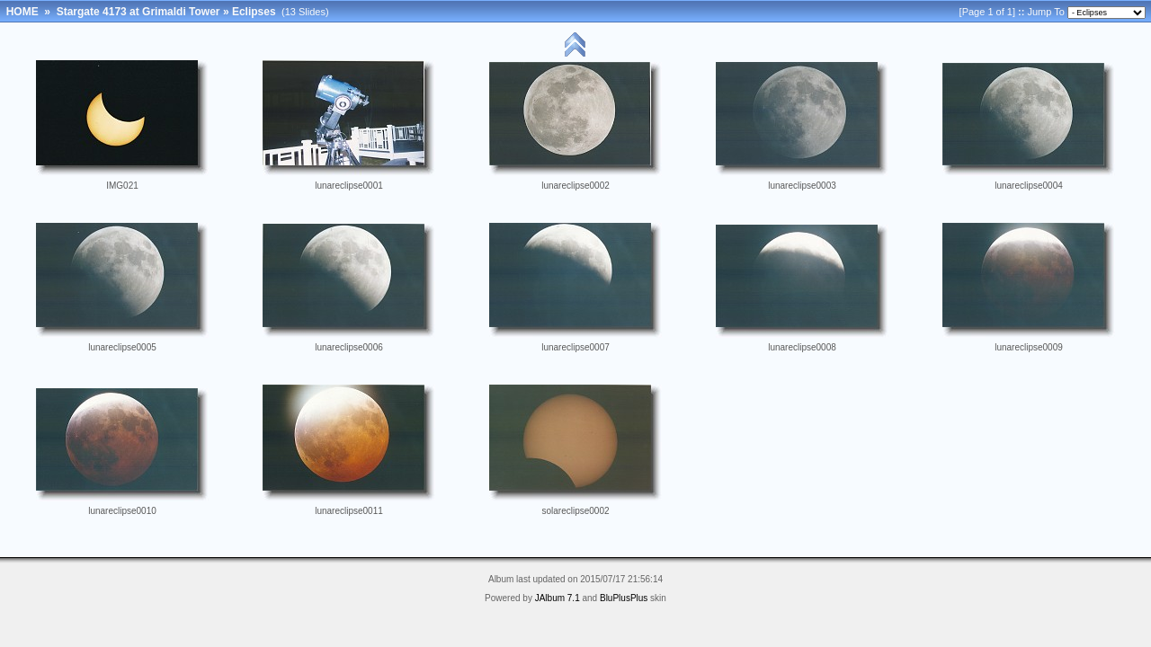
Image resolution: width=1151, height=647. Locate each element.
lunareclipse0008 (802, 347)
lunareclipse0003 (802, 186)
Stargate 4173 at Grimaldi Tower (138, 11)
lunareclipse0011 (349, 511)
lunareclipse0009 (1029, 347)
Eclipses (254, 11)
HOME (22, 11)
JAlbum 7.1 (557, 598)
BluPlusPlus (623, 598)
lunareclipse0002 (575, 186)
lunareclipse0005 (122, 347)
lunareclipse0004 (1029, 186)
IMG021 (122, 186)
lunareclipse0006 (349, 347)
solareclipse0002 (575, 511)
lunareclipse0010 (122, 511)
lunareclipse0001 (349, 186)
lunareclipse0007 (575, 347)
